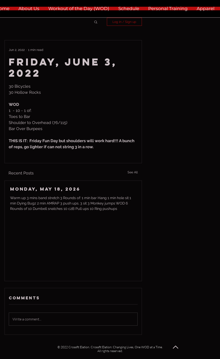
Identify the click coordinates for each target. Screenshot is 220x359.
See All (133, 172)
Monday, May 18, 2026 (45, 189)
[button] (96, 22)
